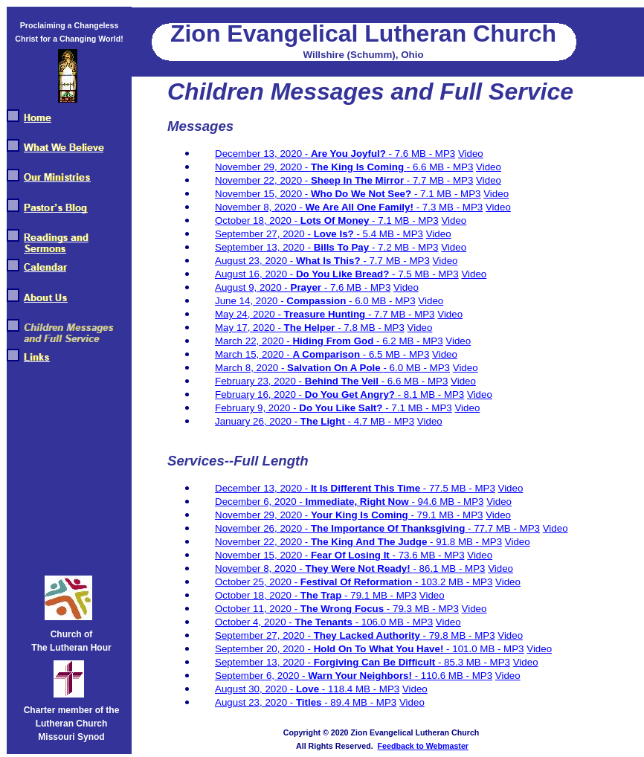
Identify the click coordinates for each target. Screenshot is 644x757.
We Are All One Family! (361, 207)
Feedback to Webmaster (423, 745)
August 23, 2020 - (255, 260)
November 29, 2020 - (263, 167)
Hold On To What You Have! (380, 648)
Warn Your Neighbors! (361, 675)
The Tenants (324, 622)
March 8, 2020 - (251, 367)
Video (470, 153)
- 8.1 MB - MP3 (431, 394)
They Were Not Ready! (359, 568)
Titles (310, 702)
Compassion (317, 300)
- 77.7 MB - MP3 (504, 528)
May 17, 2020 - (249, 327)
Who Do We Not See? (362, 193)
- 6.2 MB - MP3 (409, 341)
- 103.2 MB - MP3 (453, 581)
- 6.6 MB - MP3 (440, 167)
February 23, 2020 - (260, 381)
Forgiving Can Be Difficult (376, 662)
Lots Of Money (336, 220)
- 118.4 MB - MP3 (360, 689)
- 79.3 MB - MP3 (423, 608)
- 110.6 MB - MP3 (453, 675)
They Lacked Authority (368, 635)
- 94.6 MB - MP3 (447, 501)
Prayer (307, 287)
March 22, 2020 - (253, 341)
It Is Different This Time (367, 488)
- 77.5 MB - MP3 (459, 488)
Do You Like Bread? (344, 274)
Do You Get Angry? (351, 394)
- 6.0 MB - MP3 (382, 300)
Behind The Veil (343, 381)
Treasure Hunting (326, 314)
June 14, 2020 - (250, 300)
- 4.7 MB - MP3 (381, 421)
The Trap (322, 595)
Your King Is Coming (361, 515)
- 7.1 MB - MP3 (447, 193)
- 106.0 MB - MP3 (394, 622)
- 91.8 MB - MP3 (466, 541)
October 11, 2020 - (257, 608)
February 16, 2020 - (260, 394)
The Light (324, 421)
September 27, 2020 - (264, 233)
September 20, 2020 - (264, 648)
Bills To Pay (343, 247)
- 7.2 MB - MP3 (405, 247)
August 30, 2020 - (255, 689)
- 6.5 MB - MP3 (396, 354)
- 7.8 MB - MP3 (371, 327)
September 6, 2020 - (261, 675)
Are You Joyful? (350, 153)
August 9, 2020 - (253, 287)
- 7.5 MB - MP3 (425, 274)
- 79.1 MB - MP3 (446, 515)
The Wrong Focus (343, 608)
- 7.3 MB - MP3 (449, 207)
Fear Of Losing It (352, 555)
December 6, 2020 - (260, 501)
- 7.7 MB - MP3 (440, 180)
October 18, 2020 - (257, 220)
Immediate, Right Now (359, 501)
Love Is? (335, 233)
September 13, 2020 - (264, 247)
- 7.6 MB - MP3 (422, 153)
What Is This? (329, 260)
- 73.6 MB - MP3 (429, 555)
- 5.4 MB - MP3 (389, 233)
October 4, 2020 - (254, 622)
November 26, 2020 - (263, 528)
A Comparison (327, 354)
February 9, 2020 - (257, 407)
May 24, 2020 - (249, 314)
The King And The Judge (370, 541)
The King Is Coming (359, 167)
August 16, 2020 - (255, 274)
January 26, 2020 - (257, 421)
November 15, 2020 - (263, 193)
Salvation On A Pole (335, 367)
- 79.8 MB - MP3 (459, 635)
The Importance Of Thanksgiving (389, 528)
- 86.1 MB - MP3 (449, 568)
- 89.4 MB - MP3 (360, 702)
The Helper (311, 327)
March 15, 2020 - (253, 354)
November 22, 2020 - (263, 180)
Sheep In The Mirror (359, 180)
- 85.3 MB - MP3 (474, 662)
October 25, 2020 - (257, 581)
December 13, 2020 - (263, 153)
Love (309, 689)
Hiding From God (334, 341)
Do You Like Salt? (342, 407)
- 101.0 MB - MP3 (485, 648)
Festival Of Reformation (357, 581)
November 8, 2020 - (260, 207)
